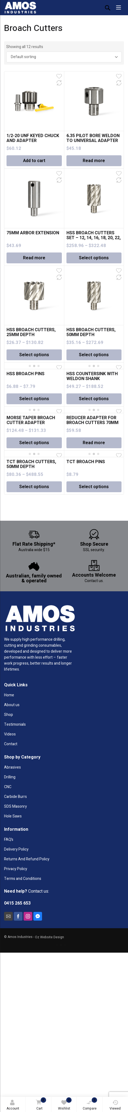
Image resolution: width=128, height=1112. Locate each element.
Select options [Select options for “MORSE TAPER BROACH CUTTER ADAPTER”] (34, 443)
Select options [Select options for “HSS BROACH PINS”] (34, 399)
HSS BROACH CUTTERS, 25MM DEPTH (31, 332)
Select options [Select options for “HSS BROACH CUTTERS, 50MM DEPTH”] (94, 355)
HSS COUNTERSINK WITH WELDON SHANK (92, 376)
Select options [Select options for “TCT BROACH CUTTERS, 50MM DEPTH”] (34, 487)
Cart (40, 1104)
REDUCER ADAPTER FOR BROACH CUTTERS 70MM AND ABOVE (92, 423)
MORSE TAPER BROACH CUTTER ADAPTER (31, 420)
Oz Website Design (49, 937)
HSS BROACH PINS (25, 374)
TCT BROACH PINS (85, 462)
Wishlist (65, 1104)
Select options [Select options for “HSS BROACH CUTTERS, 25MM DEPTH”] (34, 355)
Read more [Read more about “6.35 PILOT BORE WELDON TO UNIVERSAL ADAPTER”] (94, 160)
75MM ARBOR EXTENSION (33, 233)
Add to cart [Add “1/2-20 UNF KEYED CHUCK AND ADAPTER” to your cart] (34, 160)
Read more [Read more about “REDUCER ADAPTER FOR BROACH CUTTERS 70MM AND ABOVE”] (94, 443)
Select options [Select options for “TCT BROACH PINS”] (94, 487)
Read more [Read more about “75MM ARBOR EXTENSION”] (34, 258)
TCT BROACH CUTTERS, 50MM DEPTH (31, 464)
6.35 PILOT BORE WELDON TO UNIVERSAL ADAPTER (93, 138)
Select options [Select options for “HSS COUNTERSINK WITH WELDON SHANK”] (94, 399)
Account (13, 1105)
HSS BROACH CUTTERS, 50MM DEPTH (91, 332)
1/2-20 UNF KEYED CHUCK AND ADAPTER (33, 138)
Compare (90, 1104)
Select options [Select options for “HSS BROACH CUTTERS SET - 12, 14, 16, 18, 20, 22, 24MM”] (94, 258)
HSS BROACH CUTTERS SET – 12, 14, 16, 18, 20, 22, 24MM (93, 238)
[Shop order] (64, 57)
